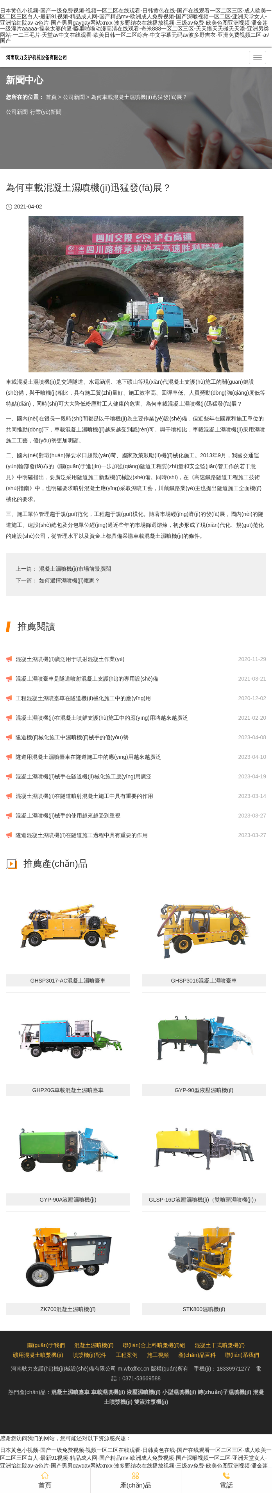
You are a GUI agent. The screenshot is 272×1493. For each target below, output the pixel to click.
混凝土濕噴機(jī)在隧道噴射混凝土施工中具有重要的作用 (84, 796)
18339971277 (233, 1368)
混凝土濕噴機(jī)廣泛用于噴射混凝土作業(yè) (70, 659)
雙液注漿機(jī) (151, 1402)
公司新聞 (74, 97)
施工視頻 (158, 1355)
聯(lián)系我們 (242, 1355)
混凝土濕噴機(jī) (93, 1345)
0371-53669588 (141, 1378)
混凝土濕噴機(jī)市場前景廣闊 (75, 569)
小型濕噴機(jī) (179, 1392)
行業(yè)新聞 (45, 112)
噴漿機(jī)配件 (89, 1355)
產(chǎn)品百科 (197, 1355)
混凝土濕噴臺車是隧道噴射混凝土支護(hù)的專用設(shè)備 (87, 679)
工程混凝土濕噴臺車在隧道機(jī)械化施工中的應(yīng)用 (83, 698)
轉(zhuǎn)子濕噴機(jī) (224, 1392)
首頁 (51, 97)
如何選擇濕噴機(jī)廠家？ (69, 580)
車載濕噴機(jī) (108, 1392)
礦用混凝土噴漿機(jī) (38, 1355)
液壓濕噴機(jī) (144, 1392)
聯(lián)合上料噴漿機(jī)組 (154, 1345)
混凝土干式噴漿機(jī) (220, 1345)
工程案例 (127, 1355)
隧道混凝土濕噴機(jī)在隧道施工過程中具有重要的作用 (82, 835)
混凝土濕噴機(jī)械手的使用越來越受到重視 (68, 815)
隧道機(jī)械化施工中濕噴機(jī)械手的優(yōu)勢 (72, 737)
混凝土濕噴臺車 (70, 1392)
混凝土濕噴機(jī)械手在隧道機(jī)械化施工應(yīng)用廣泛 (84, 776)
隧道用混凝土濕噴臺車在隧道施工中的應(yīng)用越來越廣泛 (88, 757)
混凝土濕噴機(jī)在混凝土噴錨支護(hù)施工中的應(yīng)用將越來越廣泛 (102, 718)
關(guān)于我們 (46, 1345)
